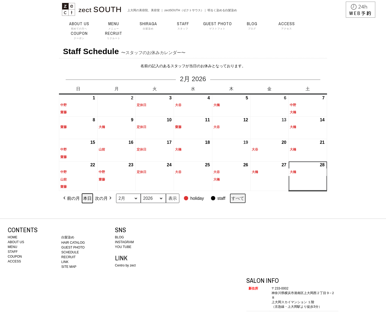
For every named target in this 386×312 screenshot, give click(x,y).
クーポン (79, 35)
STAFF (13, 252)
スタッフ (182, 25)
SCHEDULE (70, 252)
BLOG (119, 237)
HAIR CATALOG (73, 243)
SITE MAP (68, 267)
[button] (194, 198)
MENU (12, 247)
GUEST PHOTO (73, 247)
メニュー (113, 25)
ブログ (251, 25)
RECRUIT (68, 257)
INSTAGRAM (124, 242)
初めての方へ (79, 25)
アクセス (286, 25)
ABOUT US (16, 242)
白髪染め (148, 25)
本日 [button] (87, 198)
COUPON (15, 256)
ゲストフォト (217, 25)
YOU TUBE (123, 247)
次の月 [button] (104, 198)
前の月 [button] (71, 198)
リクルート (113, 35)
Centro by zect (125, 265)
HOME (12, 237)
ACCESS (14, 261)
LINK (65, 262)
